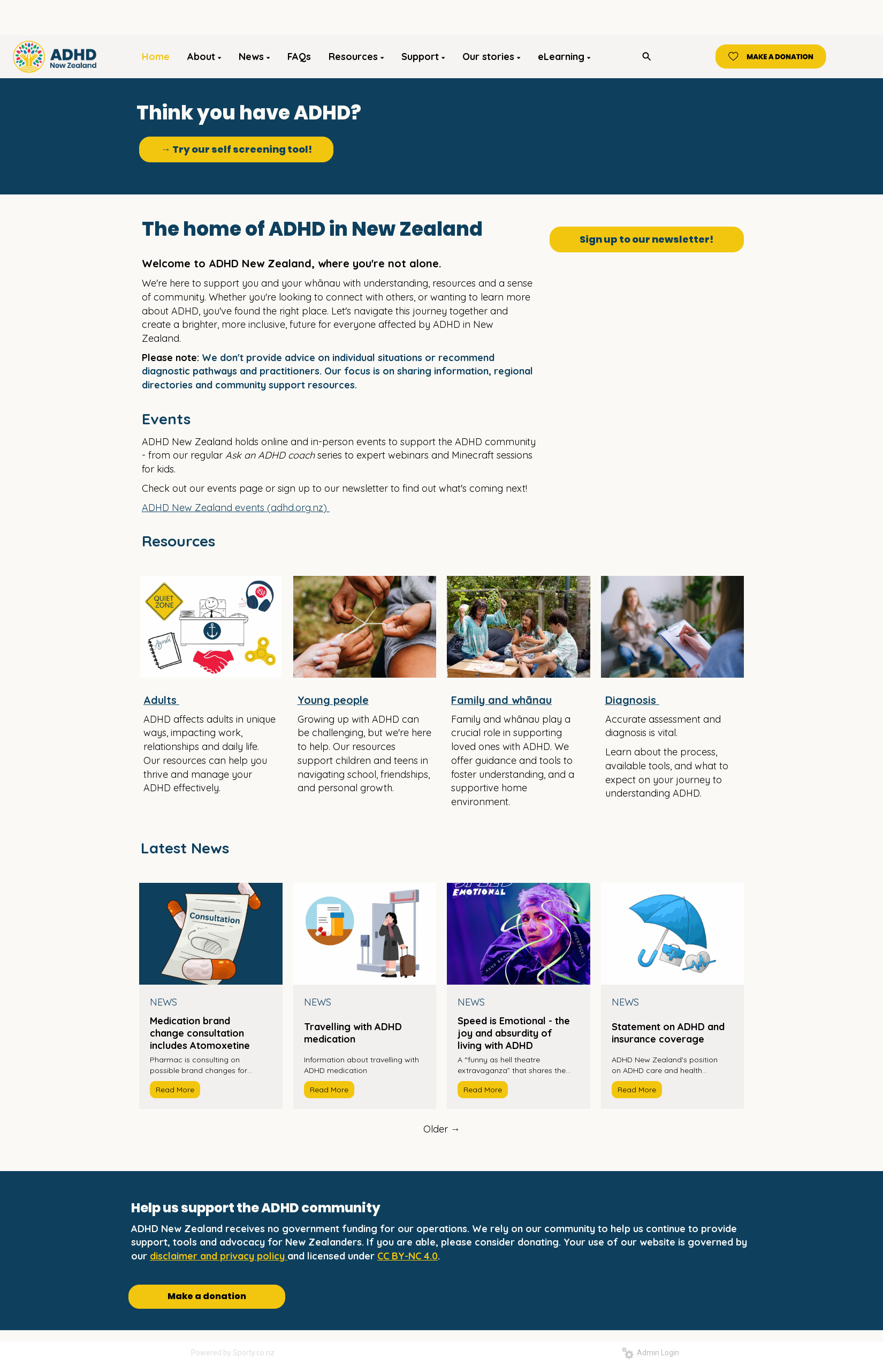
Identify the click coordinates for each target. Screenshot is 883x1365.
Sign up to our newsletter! (646, 239)
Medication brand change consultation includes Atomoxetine (200, 1033)
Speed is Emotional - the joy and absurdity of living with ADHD (514, 1033)
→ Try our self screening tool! (236, 149)
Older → (441, 1129)
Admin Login (650, 1352)
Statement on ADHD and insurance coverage (668, 1033)
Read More (175, 1089)
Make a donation (207, 1296)
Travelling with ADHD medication (353, 1033)
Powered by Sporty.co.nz (233, 1352)
